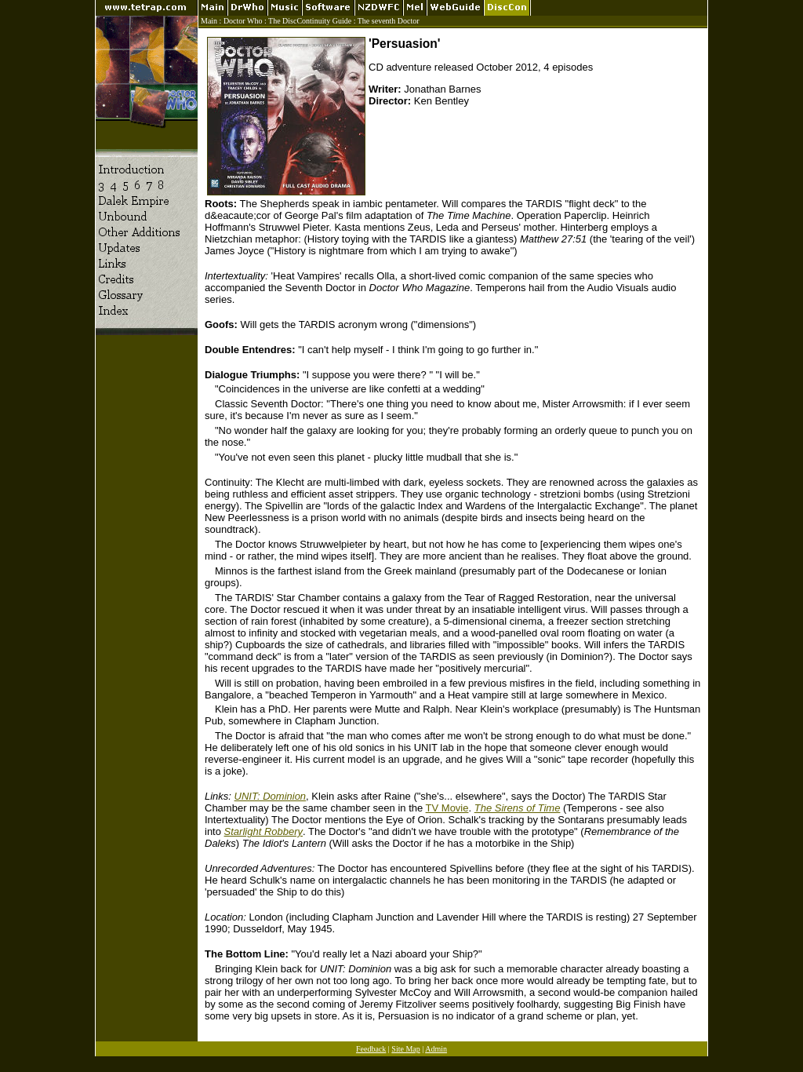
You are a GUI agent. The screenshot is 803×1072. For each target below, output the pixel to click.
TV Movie (447, 808)
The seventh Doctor (389, 20)
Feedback (371, 1049)
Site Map (405, 1049)
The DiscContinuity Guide (309, 20)
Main (209, 20)
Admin (436, 1049)
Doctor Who (243, 20)
